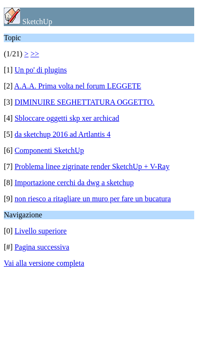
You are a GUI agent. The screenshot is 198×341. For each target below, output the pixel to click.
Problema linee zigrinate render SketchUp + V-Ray (92, 166)
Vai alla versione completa (44, 263)
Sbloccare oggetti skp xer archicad (67, 118)
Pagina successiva (42, 247)
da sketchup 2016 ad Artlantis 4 (63, 134)
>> (34, 54)
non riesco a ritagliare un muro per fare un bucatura (93, 199)
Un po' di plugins (41, 70)
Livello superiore (41, 231)
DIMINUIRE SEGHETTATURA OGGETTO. (85, 102)
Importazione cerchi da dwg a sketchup (74, 183)
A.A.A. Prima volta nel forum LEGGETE (77, 86)
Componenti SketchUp (49, 150)
